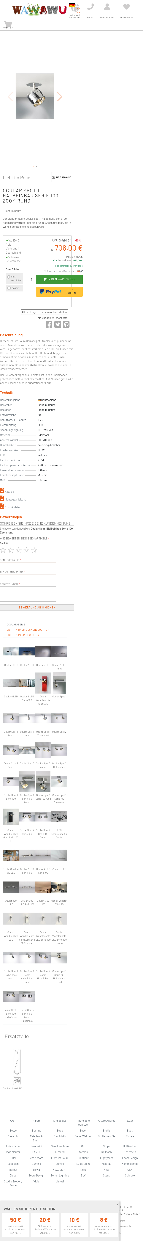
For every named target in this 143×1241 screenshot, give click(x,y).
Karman (83, 1152)
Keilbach (106, 1152)
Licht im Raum (17, 177)
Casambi (13, 1136)
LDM (13, 1158)
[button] (60, 96)
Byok (130, 1130)
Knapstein (130, 1152)
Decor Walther (83, 1136)
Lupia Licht (83, 1163)
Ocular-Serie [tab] (16, 624)
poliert (15, 287)
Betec (13, 1130)
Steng (106, 1175)
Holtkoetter (130, 1146)
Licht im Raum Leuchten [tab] (23, 634)
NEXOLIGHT (60, 1169)
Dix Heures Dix (106, 1136)
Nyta (106, 1169)
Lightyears (106, 1158)
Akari (13, 1120)
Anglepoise (59, 1120)
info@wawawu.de (122, 1226)
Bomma (36, 1130)
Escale (130, 1136)
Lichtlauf (83, 1158)
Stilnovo (130, 1175)
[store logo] (39, 10)
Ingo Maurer (13, 1152)
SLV (83, 1175)
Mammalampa (130, 1163)
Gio (83, 1146)
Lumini (60, 1163)
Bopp (60, 1130)
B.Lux (129, 1120)
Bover (83, 1130)
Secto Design (36, 1175)
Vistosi (60, 1181)
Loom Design (130, 1158)
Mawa (36, 1169)
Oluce (13, 1175)
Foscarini (36, 1146)
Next (83, 1169)
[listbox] (14, 282)
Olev (130, 1169)
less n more (36, 1158)
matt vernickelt (16, 278)
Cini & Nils (60, 1136)
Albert (36, 1120)
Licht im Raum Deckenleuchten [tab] (28, 629)
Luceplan (13, 1163)
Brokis (106, 1130)
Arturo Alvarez (106, 1120)
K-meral (60, 1152)
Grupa (106, 1146)
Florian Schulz (13, 1146)
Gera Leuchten (60, 1146)
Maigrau (106, 1163)
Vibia (36, 1181)
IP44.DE (36, 1152)
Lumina (36, 1163)
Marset (13, 1169)
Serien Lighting (60, 1175)
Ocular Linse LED (12, 1088)
